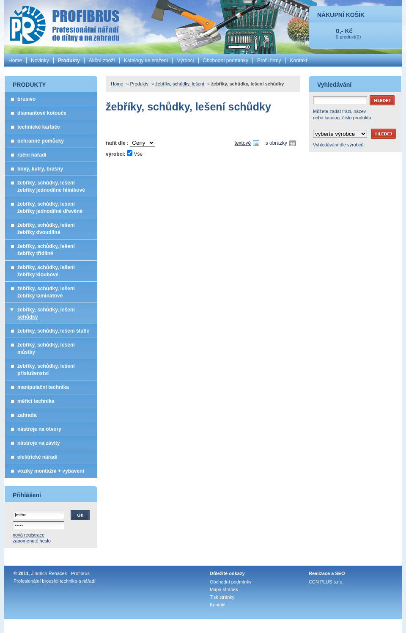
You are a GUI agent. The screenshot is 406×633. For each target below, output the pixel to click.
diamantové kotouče (41, 113)
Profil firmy (269, 60)
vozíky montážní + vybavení (50, 471)
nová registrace (28, 534)
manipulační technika (43, 387)
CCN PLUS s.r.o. (326, 581)
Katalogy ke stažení (146, 60)
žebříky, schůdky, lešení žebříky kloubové (46, 271)
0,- (339, 30)
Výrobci (185, 60)
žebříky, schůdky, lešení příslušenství (46, 369)
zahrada (26, 415)
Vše (138, 154)
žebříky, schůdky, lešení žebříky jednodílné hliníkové (51, 186)
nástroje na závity (38, 443)
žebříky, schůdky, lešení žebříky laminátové (46, 292)
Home (15, 60)
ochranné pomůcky (40, 141)
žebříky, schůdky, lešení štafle (53, 331)
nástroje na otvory (39, 429)
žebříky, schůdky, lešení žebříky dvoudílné (46, 228)
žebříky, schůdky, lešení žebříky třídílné (46, 249)
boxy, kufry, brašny (40, 169)
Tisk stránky (222, 597)
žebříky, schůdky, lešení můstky (46, 348)
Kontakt (298, 60)
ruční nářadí (32, 155)
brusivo (26, 99)
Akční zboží (102, 60)
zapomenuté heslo (32, 540)
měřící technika (35, 401)
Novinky (40, 60)
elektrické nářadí (37, 457)
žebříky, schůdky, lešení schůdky (46, 313)
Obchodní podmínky (225, 60)
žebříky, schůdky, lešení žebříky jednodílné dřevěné (49, 207)
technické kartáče (38, 127)
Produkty (69, 60)
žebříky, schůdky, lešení (179, 83)
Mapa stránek (224, 589)
